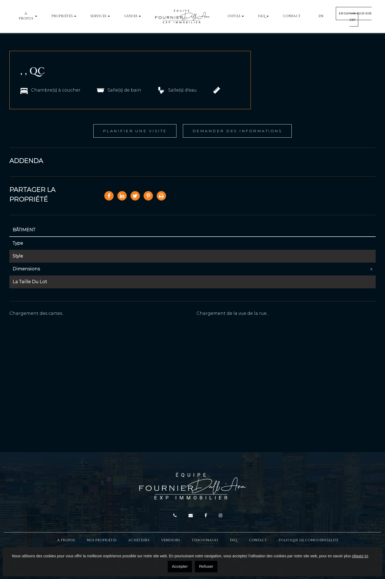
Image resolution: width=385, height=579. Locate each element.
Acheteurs (138, 540)
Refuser (206, 566)
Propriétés (62, 16)
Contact (292, 16)
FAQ (261, 16)
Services (98, 16)
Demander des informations (237, 130)
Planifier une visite (135, 130)
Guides (130, 16)
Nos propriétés (102, 540)
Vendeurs (170, 540)
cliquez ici (360, 556)
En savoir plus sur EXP (355, 17)
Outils (234, 16)
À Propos (66, 540)
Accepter (180, 566)
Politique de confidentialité (308, 540)
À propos (26, 16)
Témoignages (205, 540)
